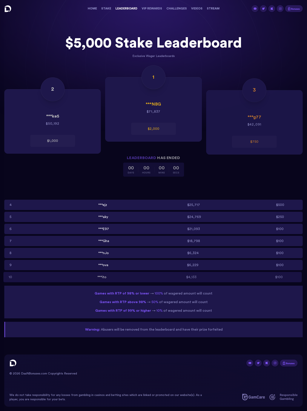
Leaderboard (126, 8)
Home (92, 8)
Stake (106, 8)
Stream (213, 8)
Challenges (176, 8)
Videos (197, 8)
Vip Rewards (152, 8)
